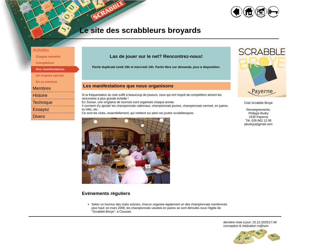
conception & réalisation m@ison (246, 226)
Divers (39, 116)
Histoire (40, 95)
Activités (41, 50)
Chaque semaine (48, 56)
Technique (43, 102)
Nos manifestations (50, 69)
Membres (42, 88)
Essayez (41, 109)
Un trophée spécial (50, 75)
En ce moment (46, 82)
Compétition (45, 63)
